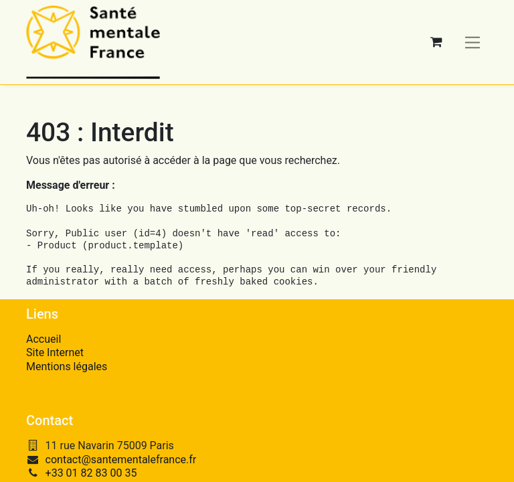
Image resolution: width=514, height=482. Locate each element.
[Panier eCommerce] (436, 42)
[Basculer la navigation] (473, 42)
